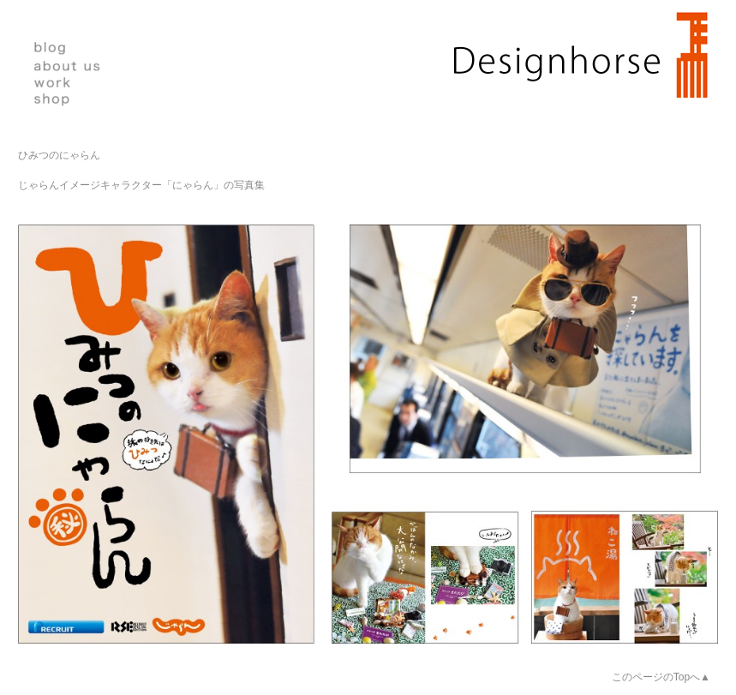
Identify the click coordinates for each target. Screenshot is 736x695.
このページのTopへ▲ (661, 677)
